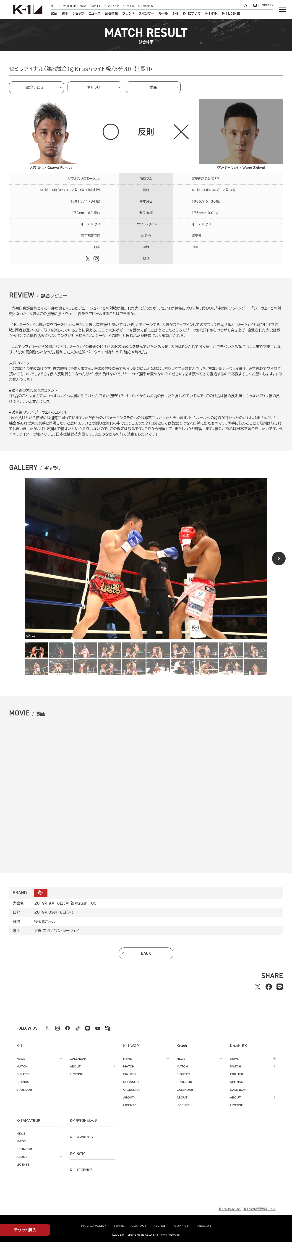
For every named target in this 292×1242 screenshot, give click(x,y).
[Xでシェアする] (257, 986)
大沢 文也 (42, 930)
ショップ (78, 13)
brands (22, 1081)
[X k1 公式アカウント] (47, 1028)
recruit (160, 1225)
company (182, 1225)
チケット (25, 1230)
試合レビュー (36, 87)
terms (119, 1225)
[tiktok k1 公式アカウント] (77, 1028)
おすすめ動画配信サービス (259, 1208)
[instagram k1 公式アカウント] (57, 1028)
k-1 (83, 1120)
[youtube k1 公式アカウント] (98, 1028)
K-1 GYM (211, 13)
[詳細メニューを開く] (282, 9)
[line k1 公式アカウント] (87, 1028)
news (20, 1058)
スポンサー (146, 13)
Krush (83, 6)
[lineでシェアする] (279, 986)
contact (138, 1225)
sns (175, 13)
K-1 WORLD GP (67, 6)
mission (204, 1225)
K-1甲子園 (128, 6)
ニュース (94, 13)
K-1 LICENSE (231, 13)
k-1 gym (77, 1153)
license (76, 1074)
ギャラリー (95, 87)
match (22, 1066)
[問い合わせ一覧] (256, 5)
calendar (78, 1058)
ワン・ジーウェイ (66, 930)
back (146, 953)
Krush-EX (95, 6)
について (192, 13)
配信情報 (111, 13)
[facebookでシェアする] (268, 986)
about (75, 1066)
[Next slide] (279, 558)
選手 (65, 13)
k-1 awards (81, 1137)
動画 (153, 87)
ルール (163, 13)
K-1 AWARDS (145, 6)
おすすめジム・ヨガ (230, 1208)
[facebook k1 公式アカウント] (67, 1028)
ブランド (128, 13)
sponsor (24, 1089)
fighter (23, 1074)
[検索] (247, 5)
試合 (54, 13)
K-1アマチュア (111, 6)
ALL (53, 6)
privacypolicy (93, 1225)
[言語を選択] (267, 5)
